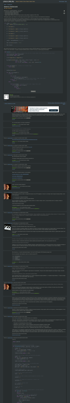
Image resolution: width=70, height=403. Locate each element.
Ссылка (5, 100)
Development (9, 4)
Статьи (24, 1)
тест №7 (30, 147)
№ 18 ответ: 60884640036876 (17, 176)
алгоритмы (10, 8)
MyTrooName (14, 186)
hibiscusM (11, 94)
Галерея (21, 1)
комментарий (10, 145)
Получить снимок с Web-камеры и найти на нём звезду (56, 103)
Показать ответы (14, 209)
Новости (17, 1)
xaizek (13, 234)
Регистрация (61, 1)
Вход (66, 1)
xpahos (13, 141)
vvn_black (14, 124)
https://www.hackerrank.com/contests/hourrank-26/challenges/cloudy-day (24, 139)
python (6, 8)
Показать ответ (14, 152)
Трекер (30, 1)
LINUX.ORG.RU (8, 1)
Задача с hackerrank (11, 6)
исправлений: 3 (36, 208)
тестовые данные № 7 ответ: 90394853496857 (20, 174)
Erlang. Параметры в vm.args (10, 103)
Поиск (33, 1)
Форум (27, 1)
